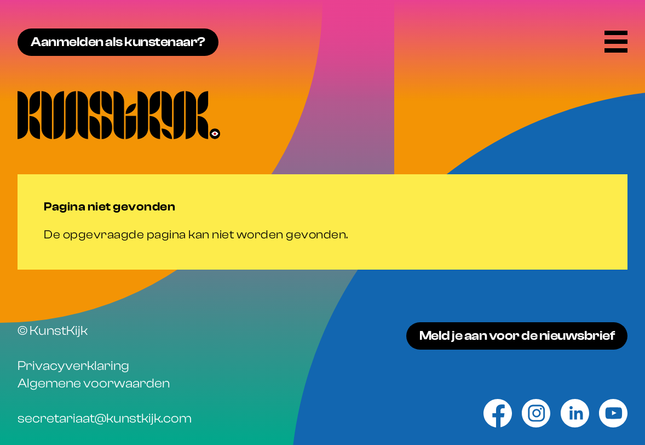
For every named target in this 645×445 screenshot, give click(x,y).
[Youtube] (613, 413)
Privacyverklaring (73, 365)
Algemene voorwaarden (94, 383)
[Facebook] (497, 413)
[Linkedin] (575, 413)
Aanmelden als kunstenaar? (118, 42)
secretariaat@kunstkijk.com (105, 418)
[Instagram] (536, 413)
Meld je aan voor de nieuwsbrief (517, 335)
